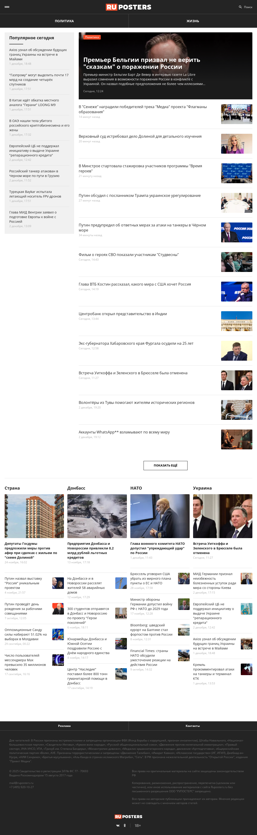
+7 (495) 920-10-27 (21, 787)
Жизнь (193, 21)
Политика (64, 21)
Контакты (193, 726)
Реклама (64, 726)
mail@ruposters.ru (21, 783)
